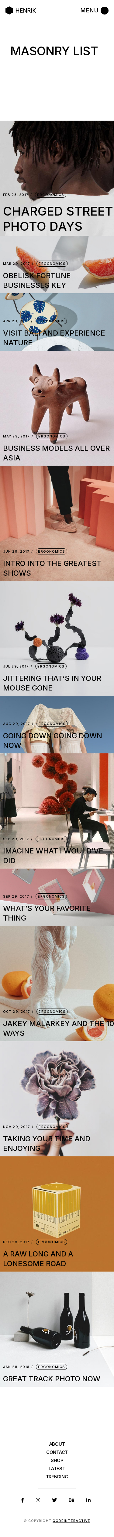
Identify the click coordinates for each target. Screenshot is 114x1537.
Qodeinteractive (72, 1521)
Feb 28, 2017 (16, 195)
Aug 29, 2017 (16, 724)
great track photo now (51, 1378)
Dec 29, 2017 (16, 1242)
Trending (57, 1477)
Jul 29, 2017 (16, 666)
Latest (57, 1468)
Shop (57, 1460)
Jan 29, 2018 (16, 1367)
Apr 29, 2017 (16, 321)
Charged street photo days (58, 219)
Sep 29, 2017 (16, 839)
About (57, 1444)
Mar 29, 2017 (16, 263)
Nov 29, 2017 (16, 1127)
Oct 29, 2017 (16, 1011)
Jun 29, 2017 (16, 551)
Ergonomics (50, 195)
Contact (57, 1452)
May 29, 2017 (16, 436)
